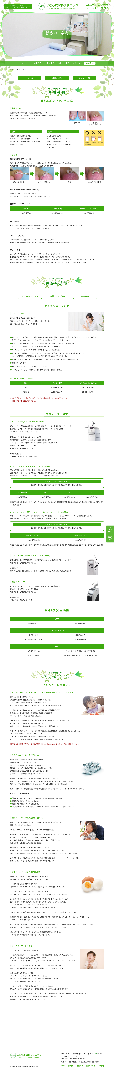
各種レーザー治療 (57, 296)
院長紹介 (71, 1066)
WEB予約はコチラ (97, 5)
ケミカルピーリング (29, 296)
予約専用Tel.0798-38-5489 (88, 1062)
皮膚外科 (29, 78)
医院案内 (80, 1066)
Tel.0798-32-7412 (68, 1062)
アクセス (99, 1054)
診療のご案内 (90, 1066)
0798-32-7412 (102, 8)
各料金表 (85, 296)
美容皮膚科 (57, 78)
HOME (12, 69)
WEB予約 (101, 1066)
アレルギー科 (84, 78)
